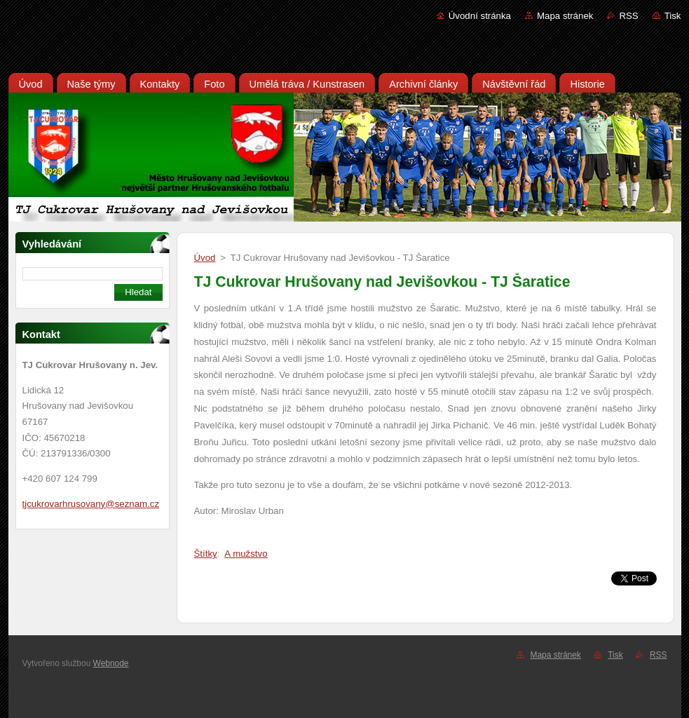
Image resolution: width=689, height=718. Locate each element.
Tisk (672, 16)
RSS (628, 16)
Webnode (111, 663)
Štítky (205, 553)
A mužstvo (245, 553)
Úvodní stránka (480, 16)
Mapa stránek (565, 16)
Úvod (205, 257)
